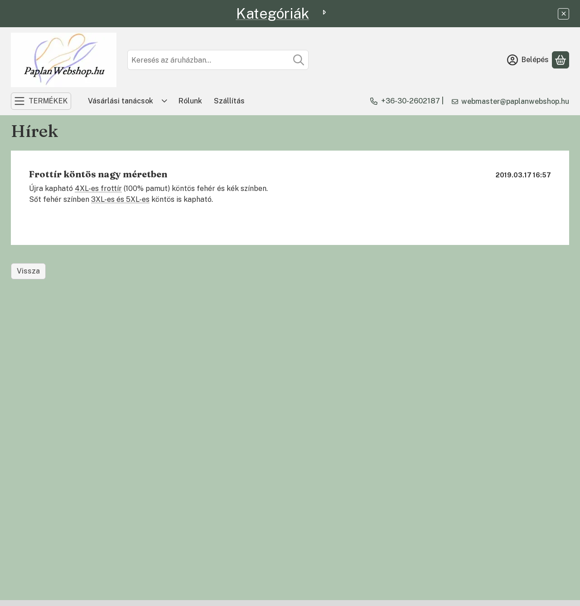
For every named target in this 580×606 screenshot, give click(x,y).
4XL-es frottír (98, 188)
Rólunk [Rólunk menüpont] (190, 101)
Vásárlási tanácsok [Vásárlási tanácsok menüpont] (120, 101)
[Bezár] (563, 14)
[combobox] (218, 60)
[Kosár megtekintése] (560, 59)
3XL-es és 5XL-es (120, 199)
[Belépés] (528, 59)
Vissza (28, 271)
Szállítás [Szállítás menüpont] (229, 101)
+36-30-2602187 (410, 101)
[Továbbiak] (164, 101)
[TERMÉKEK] (41, 101)
